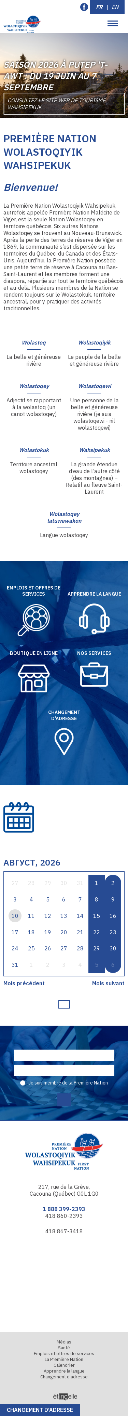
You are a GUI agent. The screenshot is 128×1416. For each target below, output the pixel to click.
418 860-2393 (64, 1215)
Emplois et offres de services (64, 1353)
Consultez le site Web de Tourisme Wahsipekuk (56, 104)
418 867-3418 (64, 1231)
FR (99, 6)
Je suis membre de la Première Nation (68, 1083)
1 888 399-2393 (64, 1209)
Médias (64, 1342)
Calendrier (64, 1365)
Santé (64, 1348)
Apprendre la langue (64, 1371)
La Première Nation (64, 1359)
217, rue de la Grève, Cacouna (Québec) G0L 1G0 (64, 1190)
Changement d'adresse (40, 1409)
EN (115, 6)
